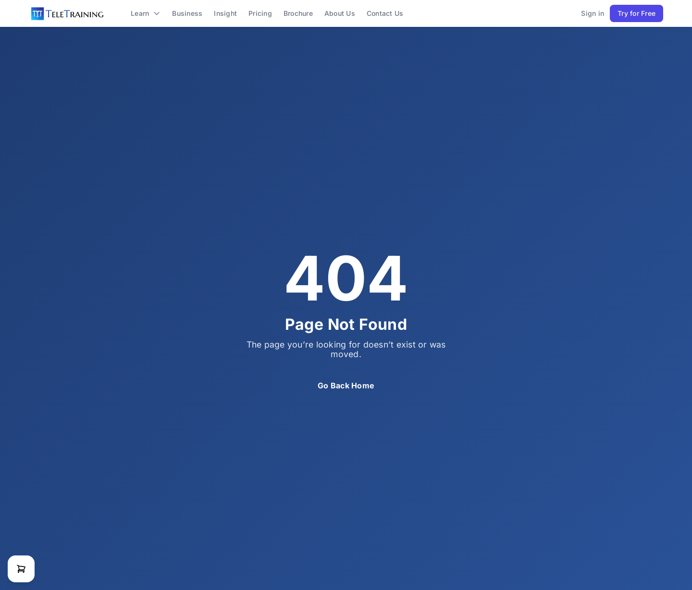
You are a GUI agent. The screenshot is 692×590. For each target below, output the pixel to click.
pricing (260, 13)
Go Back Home (346, 385)
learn (146, 13)
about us (339, 13)
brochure (298, 13)
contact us (385, 13)
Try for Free (636, 13)
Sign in (592, 13)
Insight (225, 13)
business (187, 13)
